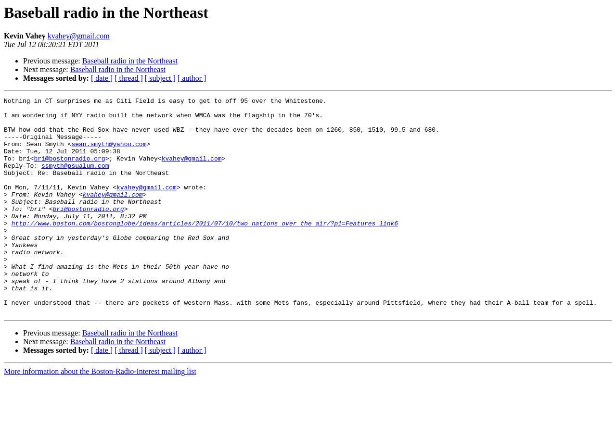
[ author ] (192, 78)
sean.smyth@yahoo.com (108, 153)
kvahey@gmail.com (79, 36)
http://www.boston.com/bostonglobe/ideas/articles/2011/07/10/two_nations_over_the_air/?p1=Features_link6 (205, 249)
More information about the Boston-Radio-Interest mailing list (100, 415)
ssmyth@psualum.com (75, 179)
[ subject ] (160, 78)
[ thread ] (129, 78)
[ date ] (102, 78)
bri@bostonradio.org (69, 171)
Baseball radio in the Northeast (130, 61)
